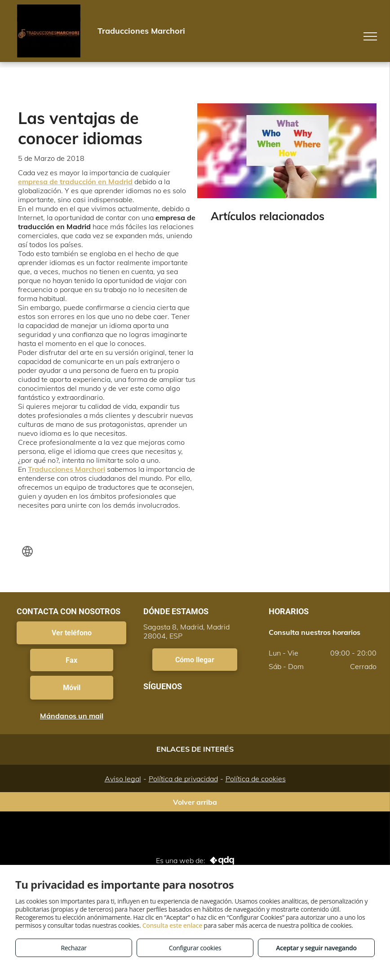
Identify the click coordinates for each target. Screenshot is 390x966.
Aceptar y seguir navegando (316, 948)
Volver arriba (195, 802)
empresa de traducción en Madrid (75, 181)
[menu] (370, 36)
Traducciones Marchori (66, 469)
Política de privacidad (183, 778)
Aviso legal (123, 778)
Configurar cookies (195, 948)
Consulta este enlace (172, 925)
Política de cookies (256, 778)
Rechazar (73, 948)
